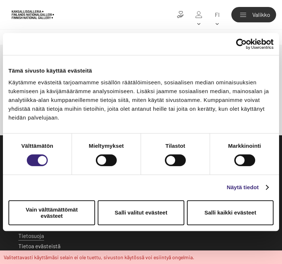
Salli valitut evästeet (141, 212)
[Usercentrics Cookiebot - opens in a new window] (241, 44)
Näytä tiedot (243, 187)
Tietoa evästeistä (39, 246)
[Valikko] (253, 14)
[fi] (217, 14)
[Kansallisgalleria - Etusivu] (33, 14)
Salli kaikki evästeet (230, 212)
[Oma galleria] (198, 14)
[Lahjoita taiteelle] (180, 14)
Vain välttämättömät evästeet (52, 212)
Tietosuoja (31, 235)
